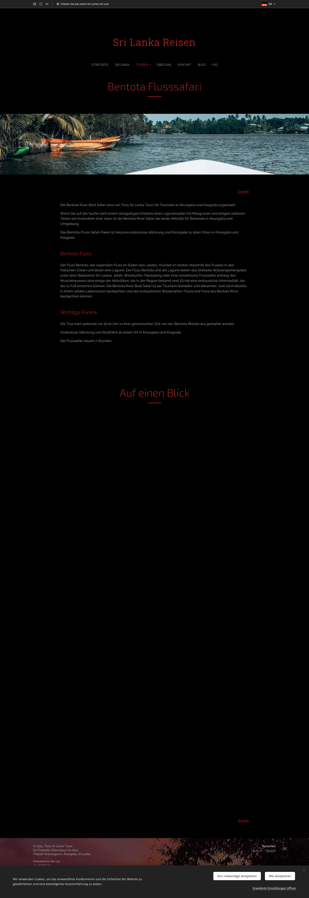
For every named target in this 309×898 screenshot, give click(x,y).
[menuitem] (99, 65)
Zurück (243, 192)
